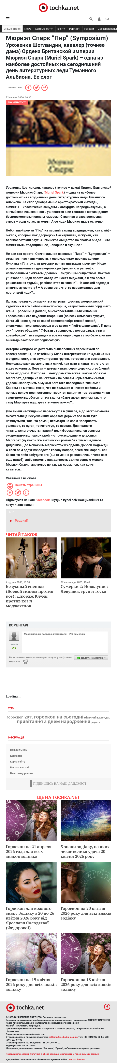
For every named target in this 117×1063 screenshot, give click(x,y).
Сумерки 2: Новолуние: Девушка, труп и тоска (84, 589)
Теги (11, 708)
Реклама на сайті (20, 767)
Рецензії (21, 521)
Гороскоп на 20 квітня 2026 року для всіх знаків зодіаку (86, 913)
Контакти (16, 755)
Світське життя (44, 28)
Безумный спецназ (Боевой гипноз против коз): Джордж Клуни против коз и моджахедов (29, 596)
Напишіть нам (18, 749)
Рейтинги (74, 28)
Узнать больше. (77, 1059)
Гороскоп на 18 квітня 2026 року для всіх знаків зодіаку (86, 984)
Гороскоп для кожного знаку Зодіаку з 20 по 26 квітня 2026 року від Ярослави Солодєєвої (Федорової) (30, 918)
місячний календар (97, 717)
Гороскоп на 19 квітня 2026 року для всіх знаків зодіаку (31, 984)
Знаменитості (12, 28)
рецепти (95, 722)
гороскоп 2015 (20, 717)
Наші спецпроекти (21, 773)
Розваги (89, 28)
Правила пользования (17, 1054)
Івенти (61, 28)
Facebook (42, 500)
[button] (99, 19)
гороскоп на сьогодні (58, 717)
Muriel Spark (54, 192)
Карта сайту (17, 761)
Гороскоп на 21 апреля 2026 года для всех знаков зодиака (29, 851)
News (27, 28)
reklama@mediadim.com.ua (63, 1037)
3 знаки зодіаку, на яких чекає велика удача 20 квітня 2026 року (85, 851)
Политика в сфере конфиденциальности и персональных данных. (64, 1054)
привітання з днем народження (53, 721)
